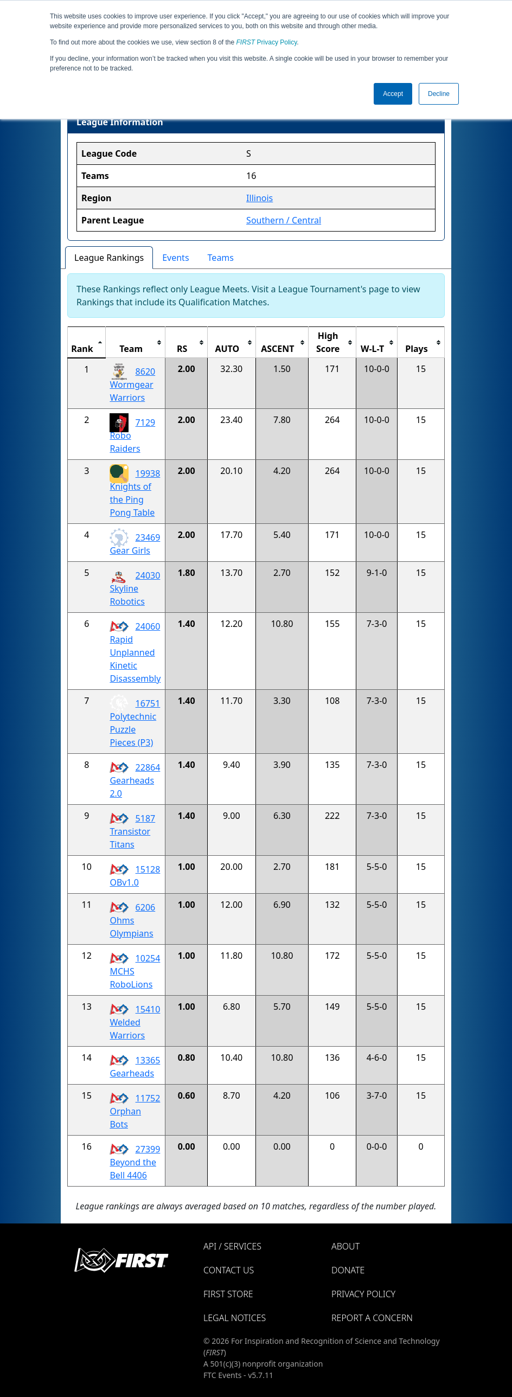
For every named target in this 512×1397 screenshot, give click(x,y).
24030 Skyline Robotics (135, 588)
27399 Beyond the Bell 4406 (135, 1162)
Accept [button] (393, 94)
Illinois (259, 198)
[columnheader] (87, 342)
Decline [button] (439, 94)
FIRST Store (228, 1294)
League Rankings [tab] (109, 258)
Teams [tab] (221, 258)
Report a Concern (372, 1318)
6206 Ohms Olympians (132, 920)
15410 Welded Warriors (135, 1022)
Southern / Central (283, 220)
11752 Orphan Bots (135, 1111)
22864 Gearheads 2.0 (135, 780)
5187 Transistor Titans (132, 831)
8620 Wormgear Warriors (132, 384)
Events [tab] (175, 258)
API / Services (232, 1246)
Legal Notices (234, 1318)
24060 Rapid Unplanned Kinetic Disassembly (135, 652)
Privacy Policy (266, 42)
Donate (347, 1270)
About (345, 1246)
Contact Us (228, 1270)
